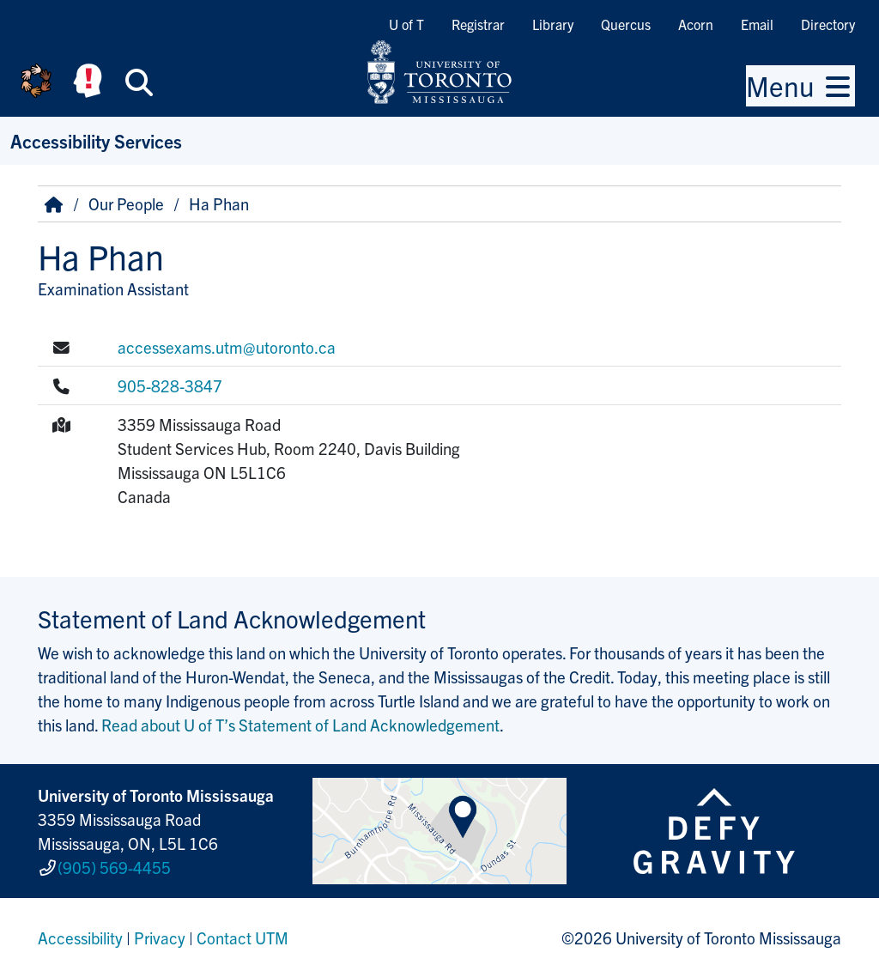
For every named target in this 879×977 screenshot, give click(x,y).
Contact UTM (242, 937)
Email (757, 24)
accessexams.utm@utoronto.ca (227, 347)
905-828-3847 (170, 385)
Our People (126, 203)
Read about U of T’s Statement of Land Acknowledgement (300, 724)
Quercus (626, 24)
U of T (406, 24)
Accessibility (80, 937)
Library (552, 24)
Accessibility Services (96, 140)
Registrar (478, 24)
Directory (828, 24)
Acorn (695, 24)
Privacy (159, 937)
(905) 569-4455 (114, 867)
